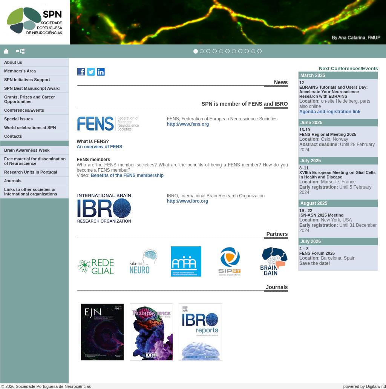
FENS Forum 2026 (317, 253)
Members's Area (20, 71)
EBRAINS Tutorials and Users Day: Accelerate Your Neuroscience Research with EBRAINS (333, 91)
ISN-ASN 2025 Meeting (321, 215)
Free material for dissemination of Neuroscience (35, 161)
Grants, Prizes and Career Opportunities (29, 99)
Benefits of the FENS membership (127, 175)
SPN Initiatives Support (27, 79)
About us (13, 62)
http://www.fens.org (188, 124)
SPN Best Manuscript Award (32, 88)
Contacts (13, 136)
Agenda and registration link (329, 111)
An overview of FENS (100, 146)
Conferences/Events (24, 110)
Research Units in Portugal (30, 172)
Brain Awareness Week (26, 150)
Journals (12, 180)
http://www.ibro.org (187, 201)
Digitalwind (376, 386)
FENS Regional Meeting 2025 (327, 134)
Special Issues (18, 119)
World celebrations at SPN (30, 127)
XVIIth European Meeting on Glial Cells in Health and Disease (337, 174)
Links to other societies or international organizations (30, 191)
